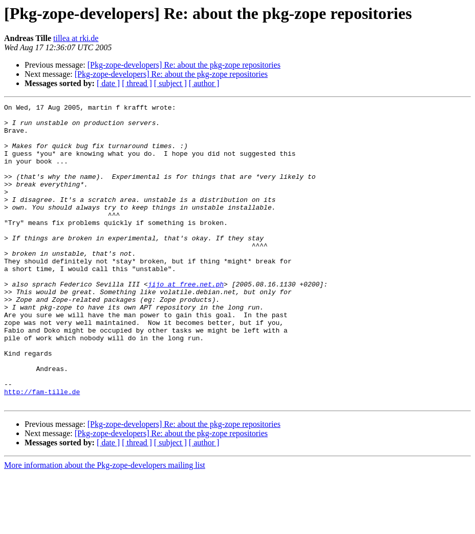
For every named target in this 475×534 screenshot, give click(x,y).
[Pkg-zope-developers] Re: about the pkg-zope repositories (184, 64)
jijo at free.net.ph (186, 320)
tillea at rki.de (75, 38)
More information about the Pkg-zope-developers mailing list (104, 525)
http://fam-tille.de (42, 450)
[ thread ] (137, 83)
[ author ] (204, 83)
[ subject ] (170, 83)
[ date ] (108, 83)
